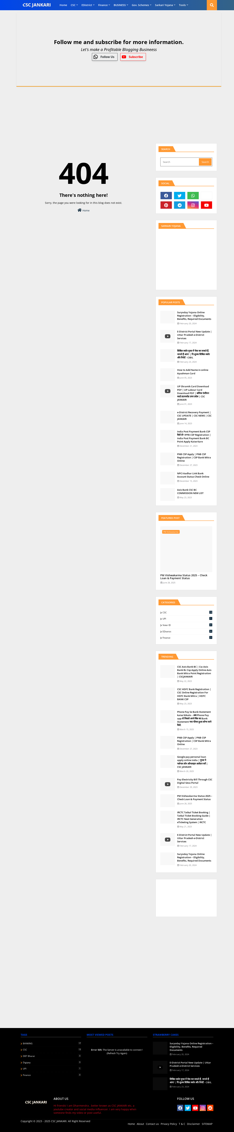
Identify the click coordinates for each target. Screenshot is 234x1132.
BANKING (52, 1043)
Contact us (152, 1124)
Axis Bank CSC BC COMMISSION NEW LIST (190, 491)
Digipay (52, 1062)
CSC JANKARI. (59, 1121)
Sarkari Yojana (164, 5)
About (140, 1124)
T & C (182, 1124)
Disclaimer (193, 1124)
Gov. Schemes (140, 5)
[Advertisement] (117, 115)
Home (63, 5)
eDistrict (87, 5)
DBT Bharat (52, 1056)
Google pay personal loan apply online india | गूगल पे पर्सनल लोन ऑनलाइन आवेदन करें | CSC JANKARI (192, 761)
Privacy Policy (169, 1124)
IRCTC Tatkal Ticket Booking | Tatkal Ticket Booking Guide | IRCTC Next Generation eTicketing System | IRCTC (193, 817)
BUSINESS (120, 5)
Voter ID (187, 625)
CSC (73, 5)
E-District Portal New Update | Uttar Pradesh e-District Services (194, 335)
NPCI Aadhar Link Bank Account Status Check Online (193, 475)
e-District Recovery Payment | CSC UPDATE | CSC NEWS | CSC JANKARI (194, 416)
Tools (182, 5)
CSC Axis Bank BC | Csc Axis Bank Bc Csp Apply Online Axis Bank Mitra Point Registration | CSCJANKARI (194, 671)
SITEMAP (207, 1124)
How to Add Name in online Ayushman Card (192, 371)
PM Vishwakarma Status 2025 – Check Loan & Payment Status (183, 577)
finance (103, 5)
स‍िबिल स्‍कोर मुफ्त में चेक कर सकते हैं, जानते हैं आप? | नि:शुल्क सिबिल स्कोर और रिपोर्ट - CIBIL (193, 354)
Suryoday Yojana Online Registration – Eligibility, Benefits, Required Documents (194, 316)
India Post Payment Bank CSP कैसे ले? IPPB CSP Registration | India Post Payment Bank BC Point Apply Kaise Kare (194, 436)
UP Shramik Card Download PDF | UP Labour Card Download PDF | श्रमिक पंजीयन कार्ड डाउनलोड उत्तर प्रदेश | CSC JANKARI (193, 393)
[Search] (180, 162)
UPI (187, 618)
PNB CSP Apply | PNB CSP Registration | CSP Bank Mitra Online (194, 457)
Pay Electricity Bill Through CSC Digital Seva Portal (194, 781)
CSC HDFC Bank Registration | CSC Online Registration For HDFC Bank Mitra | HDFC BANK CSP (194, 694)
